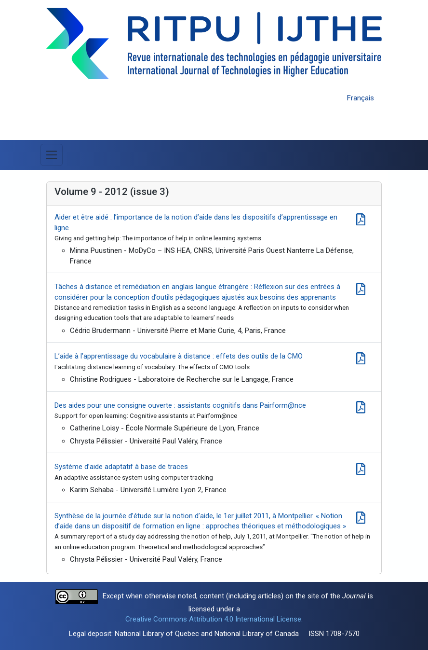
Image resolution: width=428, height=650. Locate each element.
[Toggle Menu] (51, 155)
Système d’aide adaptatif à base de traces (121, 466)
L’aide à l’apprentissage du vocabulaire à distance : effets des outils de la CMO (178, 356)
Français (360, 98)
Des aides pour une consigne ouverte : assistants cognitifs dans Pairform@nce (180, 405)
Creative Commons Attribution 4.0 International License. (214, 619)
